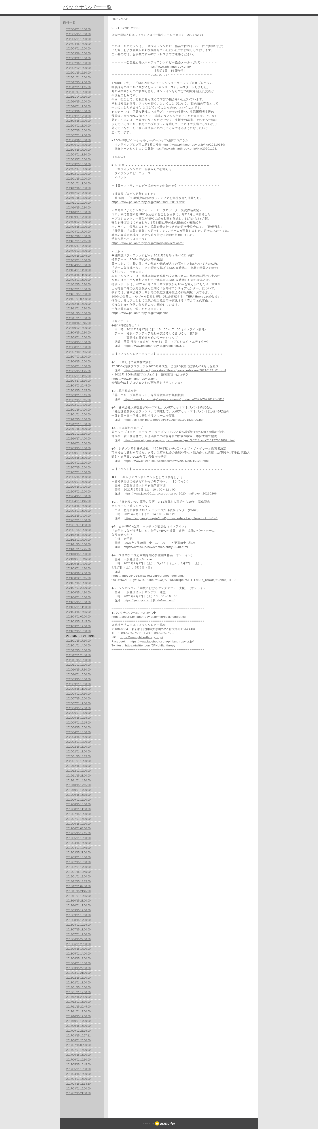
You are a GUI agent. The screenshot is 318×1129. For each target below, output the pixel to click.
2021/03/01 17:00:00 (78, 626)
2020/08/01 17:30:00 (78, 693)
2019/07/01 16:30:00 (78, 818)
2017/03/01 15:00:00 (78, 1088)
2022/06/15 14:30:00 (78, 477)
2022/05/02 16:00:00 (78, 491)
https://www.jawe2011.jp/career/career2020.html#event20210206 (170, 493)
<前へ (116, 19)
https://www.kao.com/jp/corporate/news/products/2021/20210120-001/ (174, 399)
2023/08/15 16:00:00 (78, 342)
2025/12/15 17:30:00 (78, 82)
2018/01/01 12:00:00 (78, 992)
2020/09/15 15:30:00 (78, 679)
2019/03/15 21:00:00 (78, 852)
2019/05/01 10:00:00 (78, 838)
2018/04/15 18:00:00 (78, 958)
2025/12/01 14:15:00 (78, 87)
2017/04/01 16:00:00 (78, 1078)
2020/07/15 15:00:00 (78, 698)
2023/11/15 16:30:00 (78, 313)
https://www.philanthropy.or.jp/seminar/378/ (155, 345)
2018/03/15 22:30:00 (78, 968)
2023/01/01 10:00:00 (78, 414)
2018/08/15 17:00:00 (78, 920)
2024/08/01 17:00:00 (78, 231)
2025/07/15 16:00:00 (78, 130)
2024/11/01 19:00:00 (78, 202)
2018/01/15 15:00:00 (78, 987)
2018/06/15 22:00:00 (78, 939)
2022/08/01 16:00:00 (78, 462)
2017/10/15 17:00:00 (78, 1016)
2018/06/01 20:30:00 (78, 944)
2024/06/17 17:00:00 (78, 246)
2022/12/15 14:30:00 (78, 419)
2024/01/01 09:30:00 (78, 299)
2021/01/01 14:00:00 (78, 645)
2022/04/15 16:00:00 (78, 496)
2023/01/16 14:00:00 (78, 409)
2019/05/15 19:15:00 (78, 833)
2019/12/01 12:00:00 (78, 770)
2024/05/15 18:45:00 (78, 255)
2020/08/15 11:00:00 (78, 688)
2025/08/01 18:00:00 (78, 125)
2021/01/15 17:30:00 (78, 640)
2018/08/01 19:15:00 (78, 924)
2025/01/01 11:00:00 (78, 183)
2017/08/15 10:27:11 (78, 1035)
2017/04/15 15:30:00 (78, 1074)
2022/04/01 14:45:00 (78, 501)
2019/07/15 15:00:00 (78, 814)
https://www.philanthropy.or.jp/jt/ (134, 378)
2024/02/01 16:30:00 (78, 289)
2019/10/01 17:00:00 (78, 790)
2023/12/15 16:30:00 (78, 303)
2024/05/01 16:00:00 (78, 260)
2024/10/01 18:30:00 (78, 212)
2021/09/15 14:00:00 (78, 563)
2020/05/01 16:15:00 (78, 722)
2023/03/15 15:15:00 (78, 390)
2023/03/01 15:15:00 (78, 395)
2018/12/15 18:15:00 (78, 881)
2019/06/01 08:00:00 (78, 828)
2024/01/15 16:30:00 (78, 294)
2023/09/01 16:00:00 (78, 337)
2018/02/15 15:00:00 (78, 977)
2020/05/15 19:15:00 (78, 717)
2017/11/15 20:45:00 (78, 1006)
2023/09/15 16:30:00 (78, 332)
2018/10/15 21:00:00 (78, 900)
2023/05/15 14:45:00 (78, 371)
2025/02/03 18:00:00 (78, 173)
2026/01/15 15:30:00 (78, 72)
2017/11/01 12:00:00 (78, 1011)
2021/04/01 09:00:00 (78, 616)
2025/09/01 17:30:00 (78, 116)
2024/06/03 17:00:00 (78, 250)
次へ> (124, 19)
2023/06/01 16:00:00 (78, 366)
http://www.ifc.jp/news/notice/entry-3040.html (156, 547)
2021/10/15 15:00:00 (78, 554)
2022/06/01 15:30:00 (78, 481)
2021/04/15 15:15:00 (78, 612)
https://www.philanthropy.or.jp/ (169, 66)
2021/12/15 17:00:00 (78, 534)
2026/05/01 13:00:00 (78, 39)
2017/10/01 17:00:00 (78, 1021)
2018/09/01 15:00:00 (78, 915)
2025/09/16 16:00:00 (78, 111)
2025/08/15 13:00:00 (78, 120)
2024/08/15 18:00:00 (78, 226)
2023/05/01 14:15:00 (78, 376)
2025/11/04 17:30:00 (78, 96)
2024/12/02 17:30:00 (78, 193)
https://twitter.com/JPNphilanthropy (150, 645)
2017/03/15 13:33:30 (78, 1083)
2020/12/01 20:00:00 (78, 655)
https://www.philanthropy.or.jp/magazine (140, 312)
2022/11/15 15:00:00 (78, 428)
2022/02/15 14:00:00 (78, 515)
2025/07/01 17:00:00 (78, 135)
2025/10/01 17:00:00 (78, 106)
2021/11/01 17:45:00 (78, 549)
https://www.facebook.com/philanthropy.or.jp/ (162, 641)
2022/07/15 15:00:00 (78, 467)
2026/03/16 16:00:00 (78, 53)
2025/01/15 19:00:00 (78, 178)
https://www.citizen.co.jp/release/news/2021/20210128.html (166, 460)
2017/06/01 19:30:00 (78, 1059)
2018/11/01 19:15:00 (78, 896)
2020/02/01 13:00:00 (78, 751)
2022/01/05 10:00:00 (78, 530)
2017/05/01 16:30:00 (78, 1069)
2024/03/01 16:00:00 (78, 279)
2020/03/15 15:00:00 (78, 737)
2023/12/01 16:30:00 (78, 308)
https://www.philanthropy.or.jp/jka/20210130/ (193, 144)
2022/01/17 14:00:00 (78, 525)
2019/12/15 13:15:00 (78, 765)
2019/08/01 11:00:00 (78, 809)
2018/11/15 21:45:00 (78, 891)
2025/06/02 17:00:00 (78, 144)
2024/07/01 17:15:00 (78, 241)
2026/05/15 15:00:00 (78, 34)
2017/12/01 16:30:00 (78, 1001)
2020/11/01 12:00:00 (78, 664)
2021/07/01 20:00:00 (78, 587)
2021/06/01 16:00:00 (78, 597)
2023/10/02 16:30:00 (78, 328)
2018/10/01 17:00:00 (78, 905)
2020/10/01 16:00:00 (78, 674)
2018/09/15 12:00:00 (78, 910)
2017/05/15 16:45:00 (78, 1064)
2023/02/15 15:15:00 (78, 400)
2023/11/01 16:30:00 (78, 318)
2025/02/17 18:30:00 (78, 168)
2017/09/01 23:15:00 (78, 1030)
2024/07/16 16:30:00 (78, 236)
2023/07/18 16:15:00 (78, 352)
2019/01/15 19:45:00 (78, 871)
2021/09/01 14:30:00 (78, 568)
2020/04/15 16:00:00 (78, 727)
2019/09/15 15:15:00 (78, 794)
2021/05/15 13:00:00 (78, 602)
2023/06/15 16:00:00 (78, 361)
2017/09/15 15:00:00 (78, 1025)
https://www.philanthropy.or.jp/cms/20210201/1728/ (148, 202)
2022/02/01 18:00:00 (78, 520)
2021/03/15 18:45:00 (78, 621)
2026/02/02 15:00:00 (78, 68)
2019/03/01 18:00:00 (78, 857)
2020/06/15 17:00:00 (78, 708)
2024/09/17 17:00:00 (78, 217)
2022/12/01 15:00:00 (78, 424)
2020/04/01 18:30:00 (78, 732)
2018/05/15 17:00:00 (78, 948)
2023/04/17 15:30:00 (78, 380)
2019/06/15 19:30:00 (78, 823)
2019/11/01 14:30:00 (78, 780)
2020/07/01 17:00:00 (78, 703)
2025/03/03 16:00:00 (78, 164)
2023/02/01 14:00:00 (78, 404)
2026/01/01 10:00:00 (78, 77)
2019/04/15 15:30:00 (78, 843)
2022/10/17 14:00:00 (78, 438)
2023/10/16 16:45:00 (78, 323)
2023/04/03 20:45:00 (78, 385)
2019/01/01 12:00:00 (78, 876)
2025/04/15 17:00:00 (78, 149)
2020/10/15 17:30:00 (78, 669)
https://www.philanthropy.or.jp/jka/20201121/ (185, 148)
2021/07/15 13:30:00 (78, 583)
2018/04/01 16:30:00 (78, 963)
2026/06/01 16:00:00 (78, 29)
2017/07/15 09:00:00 (78, 1045)
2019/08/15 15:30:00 (78, 804)
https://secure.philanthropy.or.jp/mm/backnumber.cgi (149, 616)
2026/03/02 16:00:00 (78, 58)
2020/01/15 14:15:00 (78, 756)
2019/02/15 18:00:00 (78, 862)
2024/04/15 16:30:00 (78, 265)
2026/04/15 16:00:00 (78, 43)
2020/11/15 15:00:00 (78, 660)
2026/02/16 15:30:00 (78, 63)
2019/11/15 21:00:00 (78, 775)
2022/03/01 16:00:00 (78, 510)
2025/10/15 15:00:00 (78, 101)
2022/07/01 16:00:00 (78, 472)
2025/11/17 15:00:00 (78, 92)
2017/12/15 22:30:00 (78, 996)
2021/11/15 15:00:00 (78, 544)
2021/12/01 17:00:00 (78, 539)
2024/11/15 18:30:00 (78, 197)
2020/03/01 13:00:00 (78, 741)
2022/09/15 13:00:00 (78, 448)
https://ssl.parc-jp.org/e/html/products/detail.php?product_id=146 (171, 518)
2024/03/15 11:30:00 (78, 275)
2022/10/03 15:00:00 (78, 443)
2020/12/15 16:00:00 (78, 650)
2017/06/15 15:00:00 (78, 1054)
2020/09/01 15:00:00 (78, 684)
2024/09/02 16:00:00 (78, 222)
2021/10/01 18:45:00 (78, 559)
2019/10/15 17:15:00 (78, 785)
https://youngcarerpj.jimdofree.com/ (149, 600)
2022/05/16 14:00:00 (78, 486)
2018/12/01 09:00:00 (78, 886)
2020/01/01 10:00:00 (78, 761)
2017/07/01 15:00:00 (78, 1049)
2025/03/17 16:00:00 (78, 159)
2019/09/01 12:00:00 (78, 799)
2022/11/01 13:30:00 (78, 433)
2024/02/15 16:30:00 (78, 284)
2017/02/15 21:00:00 (78, 1093)
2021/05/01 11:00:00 (78, 607)
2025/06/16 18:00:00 (78, 140)
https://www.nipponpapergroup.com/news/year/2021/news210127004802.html (179, 440)
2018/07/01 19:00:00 (78, 934)
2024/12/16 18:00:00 (78, 188)
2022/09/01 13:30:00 (78, 453)
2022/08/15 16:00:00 (78, 457)
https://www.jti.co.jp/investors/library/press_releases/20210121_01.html (175, 370)
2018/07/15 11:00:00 (78, 929)
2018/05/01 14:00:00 (78, 953)
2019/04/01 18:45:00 (78, 847)
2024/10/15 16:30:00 (78, 207)
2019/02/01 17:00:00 (78, 867)
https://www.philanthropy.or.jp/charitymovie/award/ (148, 243)
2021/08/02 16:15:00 (78, 578)
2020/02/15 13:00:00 (78, 746)
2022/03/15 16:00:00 (78, 506)
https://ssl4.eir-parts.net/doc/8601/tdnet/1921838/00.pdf (164, 419)
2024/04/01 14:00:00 (78, 270)
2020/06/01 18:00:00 (78, 712)
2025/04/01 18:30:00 (78, 154)
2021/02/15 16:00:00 (78, 631)
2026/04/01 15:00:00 (78, 48)
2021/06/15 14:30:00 (78, 592)
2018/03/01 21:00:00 (78, 972)
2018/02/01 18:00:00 (78, 982)
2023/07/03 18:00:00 (78, 356)
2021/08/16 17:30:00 (78, 573)
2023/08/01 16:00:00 (78, 347)
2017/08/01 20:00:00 (78, 1040)
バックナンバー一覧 (87, 7)
